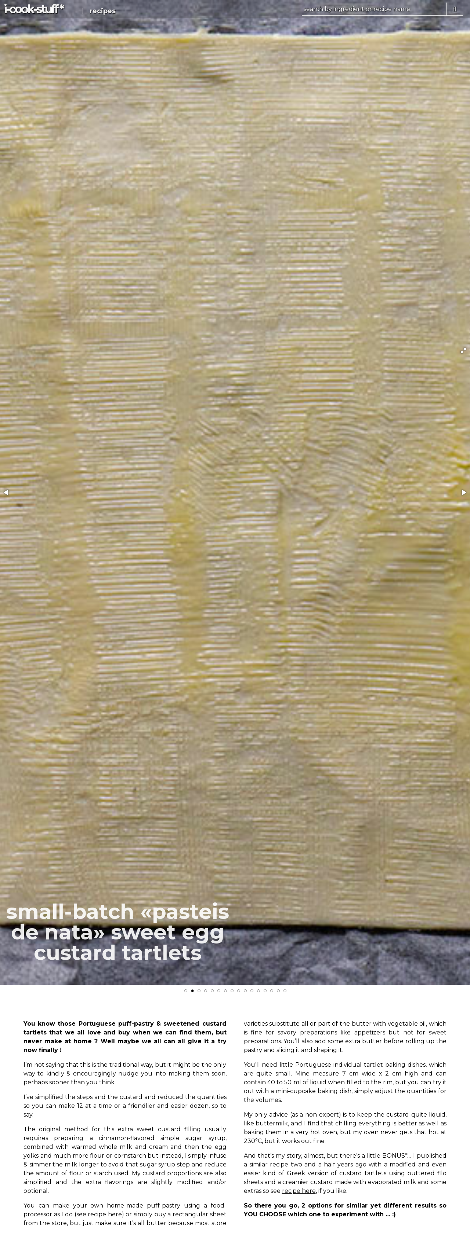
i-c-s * (33, 9)
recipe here (299, 1190)
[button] (463, 350)
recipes (103, 11)
